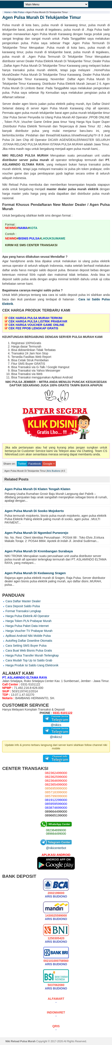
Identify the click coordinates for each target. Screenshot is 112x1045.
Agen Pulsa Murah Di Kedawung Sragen (35, 573)
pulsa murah (39, 160)
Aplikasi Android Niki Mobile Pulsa (28, 635)
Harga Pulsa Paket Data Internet (27, 626)
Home (7, 12)
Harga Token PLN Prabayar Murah (28, 621)
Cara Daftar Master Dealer (23, 601)
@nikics (56, 723)
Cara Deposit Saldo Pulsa (22, 606)
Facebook (34, 463)
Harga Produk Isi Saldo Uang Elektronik (31, 665)
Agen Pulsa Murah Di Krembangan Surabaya (39, 551)
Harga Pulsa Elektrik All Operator (27, 616)
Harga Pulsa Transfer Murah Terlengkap (32, 655)
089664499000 (56, 833)
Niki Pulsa (18, 12)
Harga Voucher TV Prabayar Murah (28, 630)
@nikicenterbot (56, 846)
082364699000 (56, 830)
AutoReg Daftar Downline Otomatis (28, 640)
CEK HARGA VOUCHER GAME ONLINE (36, 325)
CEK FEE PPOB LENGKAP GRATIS (33, 328)
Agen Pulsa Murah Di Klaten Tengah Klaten (37, 489)
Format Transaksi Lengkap (23, 611)
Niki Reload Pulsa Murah (20, 1041)
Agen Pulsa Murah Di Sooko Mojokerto (34, 511)
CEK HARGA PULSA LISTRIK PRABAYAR (37, 321)
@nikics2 (56, 735)
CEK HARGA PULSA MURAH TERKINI (35, 318)
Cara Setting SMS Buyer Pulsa (25, 645)
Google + (49, 463)
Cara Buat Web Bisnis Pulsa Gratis (28, 650)
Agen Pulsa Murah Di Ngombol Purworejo (36, 533)
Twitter (22, 463)
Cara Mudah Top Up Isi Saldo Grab (28, 660)
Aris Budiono (53, 471)
